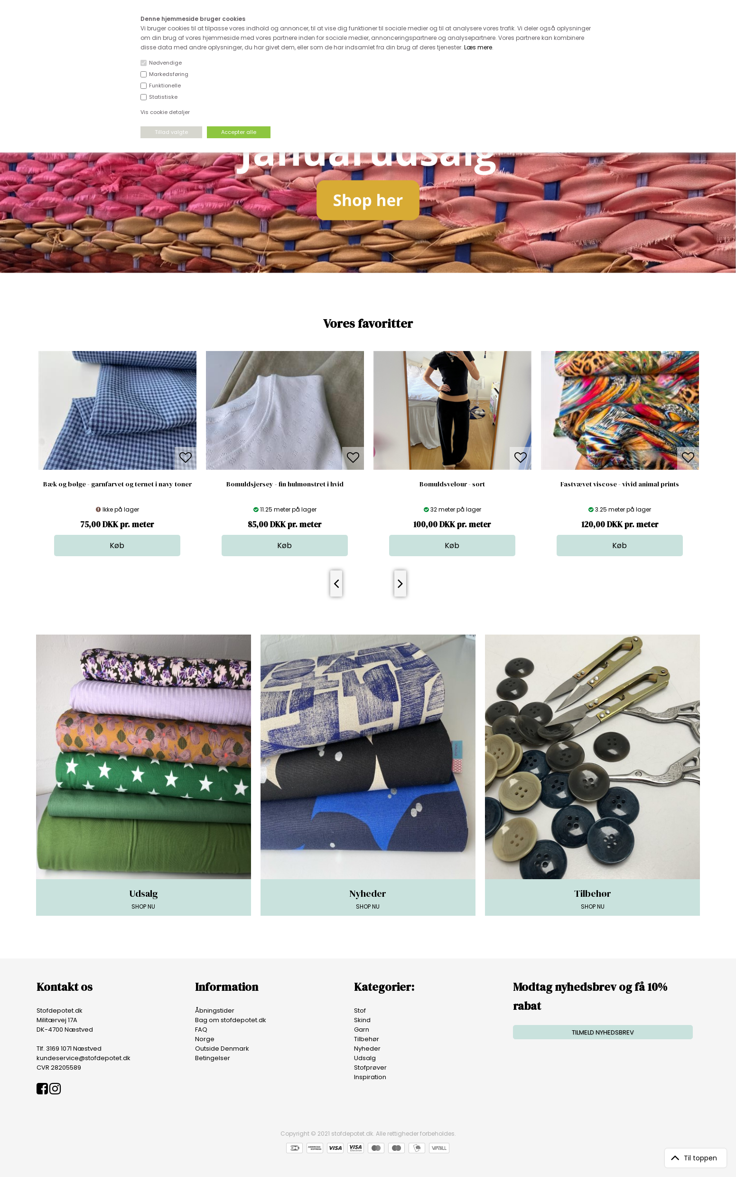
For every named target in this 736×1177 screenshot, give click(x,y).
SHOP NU (143, 899)
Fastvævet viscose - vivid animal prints (619, 484)
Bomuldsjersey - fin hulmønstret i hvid (285, 484)
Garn (361, 1029)
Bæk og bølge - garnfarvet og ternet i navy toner (117, 484)
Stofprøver (370, 1067)
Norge (204, 1039)
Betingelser (212, 1058)
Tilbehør (366, 1039)
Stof (360, 1010)
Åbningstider (214, 1010)
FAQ (201, 1029)
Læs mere (478, 47)
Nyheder (367, 1048)
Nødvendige (165, 62)
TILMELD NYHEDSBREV (603, 1032)
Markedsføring (168, 74)
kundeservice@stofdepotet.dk (83, 1058)
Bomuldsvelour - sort (452, 484)
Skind (362, 1020)
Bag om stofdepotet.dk (230, 1020)
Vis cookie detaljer (165, 112)
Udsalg (365, 1058)
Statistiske (163, 97)
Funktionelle (165, 85)
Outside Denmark (222, 1048)
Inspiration (370, 1077)
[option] (117, 454)
